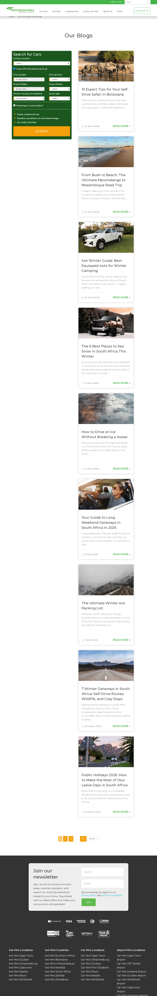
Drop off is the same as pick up (30, 69)
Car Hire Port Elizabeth (95, 967)
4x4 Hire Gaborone (20, 967)
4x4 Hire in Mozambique (59, 963)
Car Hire (43, 11)
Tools (119, 11)
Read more (122, 126)
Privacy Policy (89, 895)
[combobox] (42, 63)
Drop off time (55, 84)
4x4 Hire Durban (19, 959)
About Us (107, 11)
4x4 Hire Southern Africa (60, 955)
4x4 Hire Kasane (18, 971)
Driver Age (54, 94)
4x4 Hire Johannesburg (23, 963)
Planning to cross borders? (28, 105)
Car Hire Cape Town (93, 955)
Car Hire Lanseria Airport (131, 971)
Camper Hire (71, 11)
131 (84, 838)
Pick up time (55, 75)
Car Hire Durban (91, 963)
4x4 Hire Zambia (54, 975)
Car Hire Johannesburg (95, 959)
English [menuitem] (128, 2)
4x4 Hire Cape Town (21, 955)
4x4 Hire (56, 11)
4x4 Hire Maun (18, 975)
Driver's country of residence (27, 94)
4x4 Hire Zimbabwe (56, 979)
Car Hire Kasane (90, 975)
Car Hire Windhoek (92, 979)
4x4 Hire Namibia (55, 967)
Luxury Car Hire (90, 11)
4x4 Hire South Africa (58, 971)
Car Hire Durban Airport (131, 975)
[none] (137, 2)
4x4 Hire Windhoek (20, 979)
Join (88, 902)
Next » (93, 838)
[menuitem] (137, 2)
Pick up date (19, 75)
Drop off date (20, 84)
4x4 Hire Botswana (56, 959)
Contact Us (142, 10)
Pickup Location (21, 58)
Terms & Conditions (112, 895)
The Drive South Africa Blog (29, 16)
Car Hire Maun (89, 971)
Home (11, 16)
